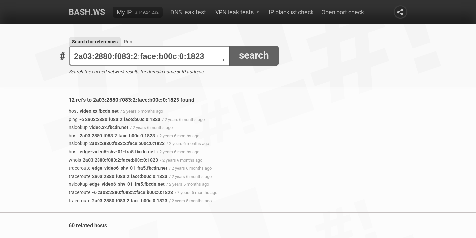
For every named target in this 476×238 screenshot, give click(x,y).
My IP (124, 12)
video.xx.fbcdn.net (94, 111)
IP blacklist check (291, 12)
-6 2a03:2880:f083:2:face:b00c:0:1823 (114, 119)
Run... (130, 41)
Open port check (342, 12)
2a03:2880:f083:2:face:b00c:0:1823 (149, 56)
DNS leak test (188, 12)
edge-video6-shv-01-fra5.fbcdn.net (112, 151)
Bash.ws (87, 12)
